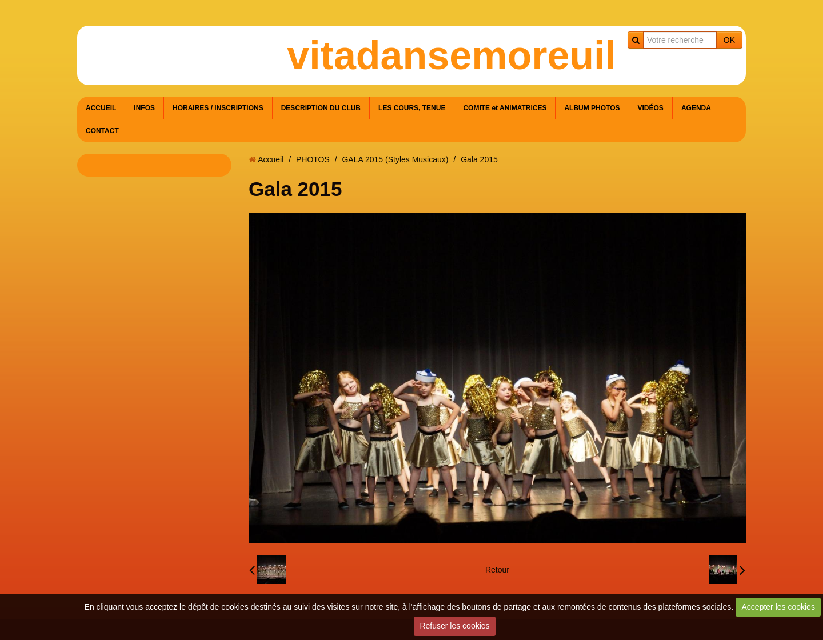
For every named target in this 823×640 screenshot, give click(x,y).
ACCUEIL (101, 108)
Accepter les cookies (778, 606)
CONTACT (102, 131)
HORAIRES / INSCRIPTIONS (218, 108)
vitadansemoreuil (451, 55)
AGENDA (696, 108)
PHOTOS (313, 159)
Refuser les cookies (454, 625)
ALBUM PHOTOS (592, 108)
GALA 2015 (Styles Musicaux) (395, 159)
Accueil (270, 159)
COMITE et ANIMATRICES (504, 108)
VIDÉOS (651, 108)
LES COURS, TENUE (411, 108)
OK (729, 40)
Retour (497, 569)
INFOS (144, 108)
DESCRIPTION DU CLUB (321, 108)
